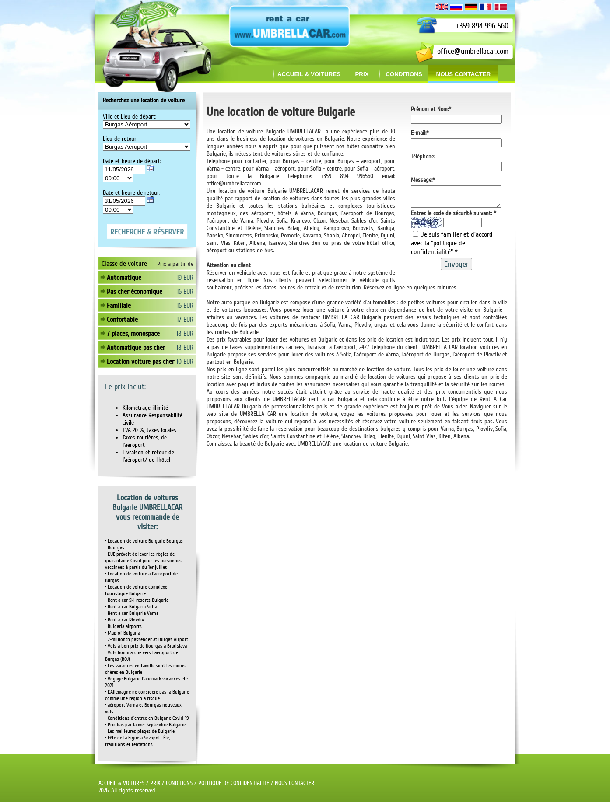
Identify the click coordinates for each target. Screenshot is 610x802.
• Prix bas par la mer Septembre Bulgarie (145, 725)
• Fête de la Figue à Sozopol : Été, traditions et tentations (137, 741)
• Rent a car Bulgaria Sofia (131, 606)
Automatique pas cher (136, 347)
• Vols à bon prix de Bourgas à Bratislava (146, 646)
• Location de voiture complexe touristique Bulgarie (136, 590)
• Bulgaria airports (123, 626)
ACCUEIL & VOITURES (121, 783)
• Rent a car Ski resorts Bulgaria (136, 600)
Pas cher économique (134, 291)
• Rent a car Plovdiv (124, 620)
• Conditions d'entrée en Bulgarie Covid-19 (147, 718)
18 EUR (184, 333)
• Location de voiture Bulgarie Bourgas (144, 541)
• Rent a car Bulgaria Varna (131, 613)
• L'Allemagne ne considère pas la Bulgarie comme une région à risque (147, 695)
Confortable (122, 319)
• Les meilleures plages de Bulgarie (140, 731)
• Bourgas (114, 547)
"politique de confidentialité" (438, 251)
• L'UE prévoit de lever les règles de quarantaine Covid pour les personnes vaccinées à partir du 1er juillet (143, 561)
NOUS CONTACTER (294, 783)
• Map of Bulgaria (122, 633)
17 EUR (185, 319)
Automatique (124, 277)
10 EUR (184, 361)
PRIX (155, 783)
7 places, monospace (133, 333)
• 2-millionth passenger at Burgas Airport (146, 639)
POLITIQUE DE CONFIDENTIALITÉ (233, 783)
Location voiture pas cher (140, 361)
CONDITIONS (179, 783)
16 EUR (185, 291)
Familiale (119, 305)
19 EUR (185, 277)
